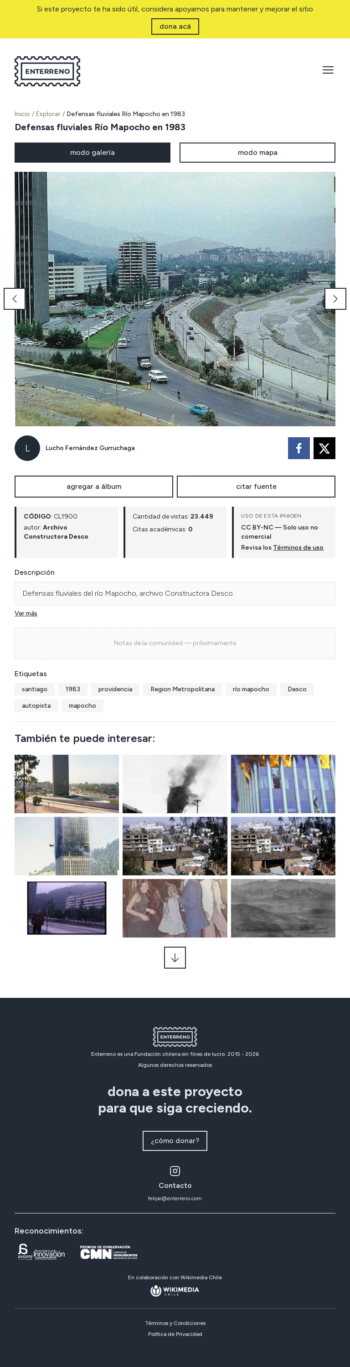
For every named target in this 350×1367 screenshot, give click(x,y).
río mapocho (251, 689)
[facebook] (299, 448)
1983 (73, 689)
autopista (36, 706)
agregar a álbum (94, 486)
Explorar (48, 114)
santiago (34, 689)
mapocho (82, 706)
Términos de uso (298, 547)
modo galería (92, 152)
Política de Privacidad (175, 1334)
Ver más (26, 613)
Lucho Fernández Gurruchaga (90, 448)
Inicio (22, 114)
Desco (297, 689)
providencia (115, 689)
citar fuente (256, 486)
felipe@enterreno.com (175, 1198)
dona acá (175, 26)
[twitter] (324, 448)
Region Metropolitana (182, 689)
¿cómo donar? (175, 1140)
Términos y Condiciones (175, 1323)
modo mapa (258, 152)
